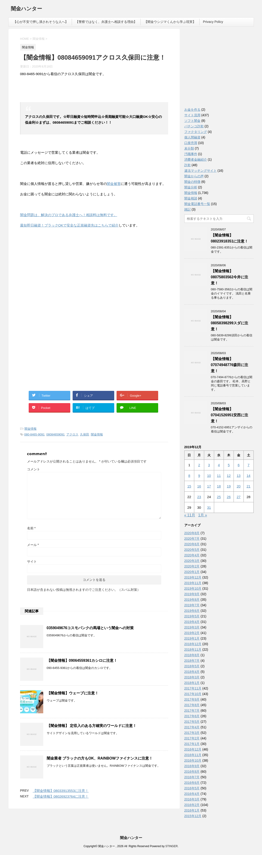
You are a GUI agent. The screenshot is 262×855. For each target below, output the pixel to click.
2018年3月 (192, 677)
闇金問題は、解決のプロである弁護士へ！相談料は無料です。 (68, 215)
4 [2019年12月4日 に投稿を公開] (219, 465)
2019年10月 (193, 588)
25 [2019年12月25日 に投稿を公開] (219, 497)
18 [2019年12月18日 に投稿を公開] (219, 486)
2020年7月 (192, 538)
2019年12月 (193, 577)
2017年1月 (192, 744)
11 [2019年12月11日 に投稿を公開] (219, 476)
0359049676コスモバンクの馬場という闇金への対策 (90, 628)
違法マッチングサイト (200, 170)
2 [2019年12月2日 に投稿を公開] (199, 465)
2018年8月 (192, 655)
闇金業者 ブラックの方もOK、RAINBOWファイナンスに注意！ (100, 758)
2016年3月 (192, 799)
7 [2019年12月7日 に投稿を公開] (248, 465)
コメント (33, 469)
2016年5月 (192, 788)
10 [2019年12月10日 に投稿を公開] (209, 476)
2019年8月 (192, 599)
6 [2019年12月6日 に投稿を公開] (239, 465)
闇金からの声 (194, 176)
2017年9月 (192, 699)
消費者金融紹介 (195, 159)
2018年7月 (192, 660)
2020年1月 (192, 572)
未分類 (189, 148)
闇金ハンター (26, 9)
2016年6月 (192, 783)
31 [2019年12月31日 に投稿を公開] (209, 507)
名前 (31, 528)
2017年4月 (192, 727)
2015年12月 (193, 816)
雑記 (187, 209)
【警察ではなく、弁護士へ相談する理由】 (106, 22)
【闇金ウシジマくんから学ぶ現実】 (170, 22)
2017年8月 (192, 705)
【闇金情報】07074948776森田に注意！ (229, 365)
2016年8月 (192, 771)
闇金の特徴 (192, 182)
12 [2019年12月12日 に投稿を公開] (229, 476)
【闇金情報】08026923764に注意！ (61, 796)
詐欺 (187, 165)
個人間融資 (192, 137)
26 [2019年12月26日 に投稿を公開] (229, 497)
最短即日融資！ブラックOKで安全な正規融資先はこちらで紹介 (69, 225)
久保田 (84, 434)
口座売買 (190, 143)
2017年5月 (192, 721)
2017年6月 (192, 716)
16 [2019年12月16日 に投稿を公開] (199, 486)
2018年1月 (192, 683)
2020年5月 (192, 550)
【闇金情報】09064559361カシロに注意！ (82, 660)
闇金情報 (31, 428)
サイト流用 (192, 115)
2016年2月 (192, 805)
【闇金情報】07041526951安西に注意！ (229, 415)
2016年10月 (193, 760)
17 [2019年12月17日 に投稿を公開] (209, 486)
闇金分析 (190, 187)
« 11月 (189, 515)
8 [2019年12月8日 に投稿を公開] (189, 476)
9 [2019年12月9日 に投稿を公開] (199, 476)
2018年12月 (193, 644)
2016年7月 (192, 777)
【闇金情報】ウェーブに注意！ (73, 693)
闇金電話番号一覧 (197, 204)
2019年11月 (193, 583)
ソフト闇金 (192, 121)
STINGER (171, 846)
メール (33, 545)
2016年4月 (192, 794)
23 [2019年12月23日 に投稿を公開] (199, 497)
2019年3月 (192, 627)
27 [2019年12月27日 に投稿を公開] (239, 497)
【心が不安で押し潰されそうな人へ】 (40, 22)
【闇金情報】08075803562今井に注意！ (229, 277)
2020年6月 (192, 544)
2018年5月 (192, 666)
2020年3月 (192, 561)
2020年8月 (192, 533)
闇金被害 (114, 184)
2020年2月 (192, 566)
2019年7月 (192, 605)
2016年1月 (192, 810)
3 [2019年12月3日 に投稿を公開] (209, 465)
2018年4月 (192, 672)
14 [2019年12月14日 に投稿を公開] (248, 476)
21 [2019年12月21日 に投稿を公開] (248, 486)
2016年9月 (192, 766)
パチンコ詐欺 (194, 126)
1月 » (202, 515)
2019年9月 (192, 594)
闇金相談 (190, 198)
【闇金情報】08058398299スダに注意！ (229, 323)
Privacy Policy (213, 22)
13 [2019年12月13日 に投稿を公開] (239, 476)
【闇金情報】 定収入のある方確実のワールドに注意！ (91, 726)
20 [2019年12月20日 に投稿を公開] (239, 486)
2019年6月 (192, 611)
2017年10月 (193, 694)
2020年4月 (192, 555)
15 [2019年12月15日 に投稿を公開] (189, 486)
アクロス (72, 434)
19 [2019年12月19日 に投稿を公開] (229, 486)
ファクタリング (195, 132)
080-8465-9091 (34, 434)
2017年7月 (192, 710)
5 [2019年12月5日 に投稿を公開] (229, 465)
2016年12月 (193, 749)
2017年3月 (192, 733)
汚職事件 (190, 154)
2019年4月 (192, 622)
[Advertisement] (54, 278)
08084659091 (55, 434)
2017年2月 (192, 738)
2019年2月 (192, 633)
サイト (32, 561)
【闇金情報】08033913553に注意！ (61, 791)
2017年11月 (193, 688)
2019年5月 (192, 616)
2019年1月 (192, 638)
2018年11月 (193, 649)
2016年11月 (193, 755)
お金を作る (192, 109)
